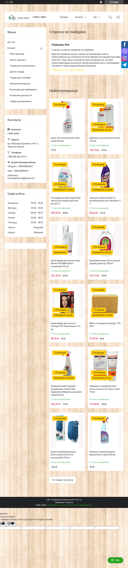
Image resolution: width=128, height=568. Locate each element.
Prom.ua (78, 500)
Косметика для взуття (21, 95)
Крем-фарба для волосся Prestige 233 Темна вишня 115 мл (65, 326)
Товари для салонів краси (22, 66)
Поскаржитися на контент (58, 505)
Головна (64, 17)
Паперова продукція (20, 83)
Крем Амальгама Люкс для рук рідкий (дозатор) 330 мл (104, 262)
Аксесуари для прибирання (23, 89)
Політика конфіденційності (81, 505)
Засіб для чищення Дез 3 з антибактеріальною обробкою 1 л (105, 201)
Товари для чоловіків (20, 78)
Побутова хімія (17, 54)
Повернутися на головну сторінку (68, 70)
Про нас (11, 42)
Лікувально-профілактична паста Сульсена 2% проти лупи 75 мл (104, 389)
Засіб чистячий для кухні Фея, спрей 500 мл (65, 139)
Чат (115, 560)
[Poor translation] (11, 523)
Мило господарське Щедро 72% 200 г (105, 325)
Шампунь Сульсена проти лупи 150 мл (104, 139)
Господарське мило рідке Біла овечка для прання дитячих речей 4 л (65, 201)
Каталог (79, 17)
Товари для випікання (20, 101)
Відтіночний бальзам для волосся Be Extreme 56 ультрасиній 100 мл (63, 455)
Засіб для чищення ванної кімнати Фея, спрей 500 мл (102, 453)
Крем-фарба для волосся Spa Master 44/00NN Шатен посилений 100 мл (65, 263)
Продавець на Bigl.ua (64, 502)
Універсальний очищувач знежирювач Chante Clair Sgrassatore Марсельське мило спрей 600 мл (66, 390)
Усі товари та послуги (62, 480)
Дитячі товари (17, 72)
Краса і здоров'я (18, 60)
